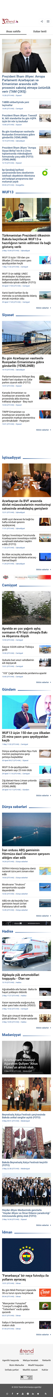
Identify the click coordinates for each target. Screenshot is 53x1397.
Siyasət (8, 315)
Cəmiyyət (9, 585)
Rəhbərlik (46, 1360)
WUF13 (8, 192)
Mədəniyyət (11, 1035)
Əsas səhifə (13, 31)
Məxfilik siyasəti (30, 1370)
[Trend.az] (10, 21)
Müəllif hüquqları (36, 1365)
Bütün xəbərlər (42, 308)
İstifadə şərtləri (12, 1370)
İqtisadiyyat (11, 458)
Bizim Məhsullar (16, 1365)
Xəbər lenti (39, 31)
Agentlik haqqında (10, 1360)
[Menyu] (48, 21)
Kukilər (45, 1370)
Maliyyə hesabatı (30, 1360)
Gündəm (9, 689)
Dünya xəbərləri (14, 807)
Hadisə (7, 931)
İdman (7, 1232)
